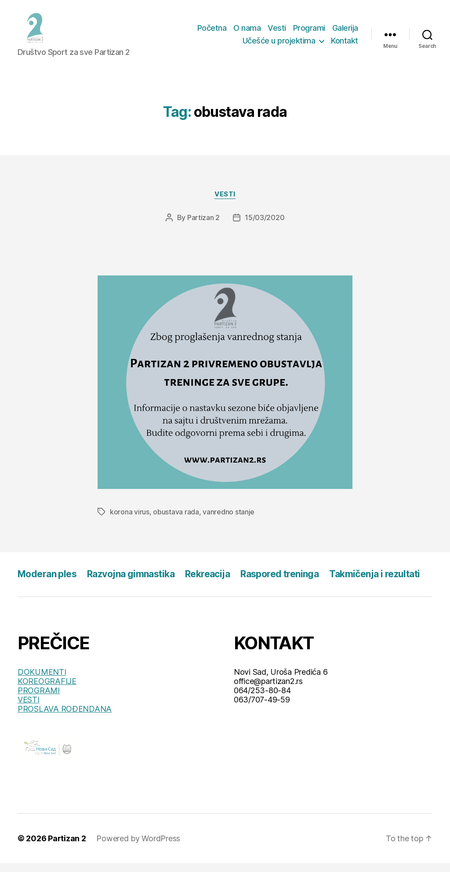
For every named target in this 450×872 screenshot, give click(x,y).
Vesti (277, 32)
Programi (309, 32)
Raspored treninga (279, 582)
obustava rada (176, 520)
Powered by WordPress (138, 847)
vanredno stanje (228, 520)
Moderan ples (47, 582)
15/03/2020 (264, 226)
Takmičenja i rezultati (374, 582)
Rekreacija (207, 582)
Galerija (345, 32)
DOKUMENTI (42, 680)
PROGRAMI (39, 699)
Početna (212, 32)
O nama (247, 32)
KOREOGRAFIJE (47, 690)
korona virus (129, 520)
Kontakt (344, 45)
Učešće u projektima (279, 45)
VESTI (29, 708)
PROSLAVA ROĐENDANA (65, 717)
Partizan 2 (203, 226)
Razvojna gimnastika (130, 582)
